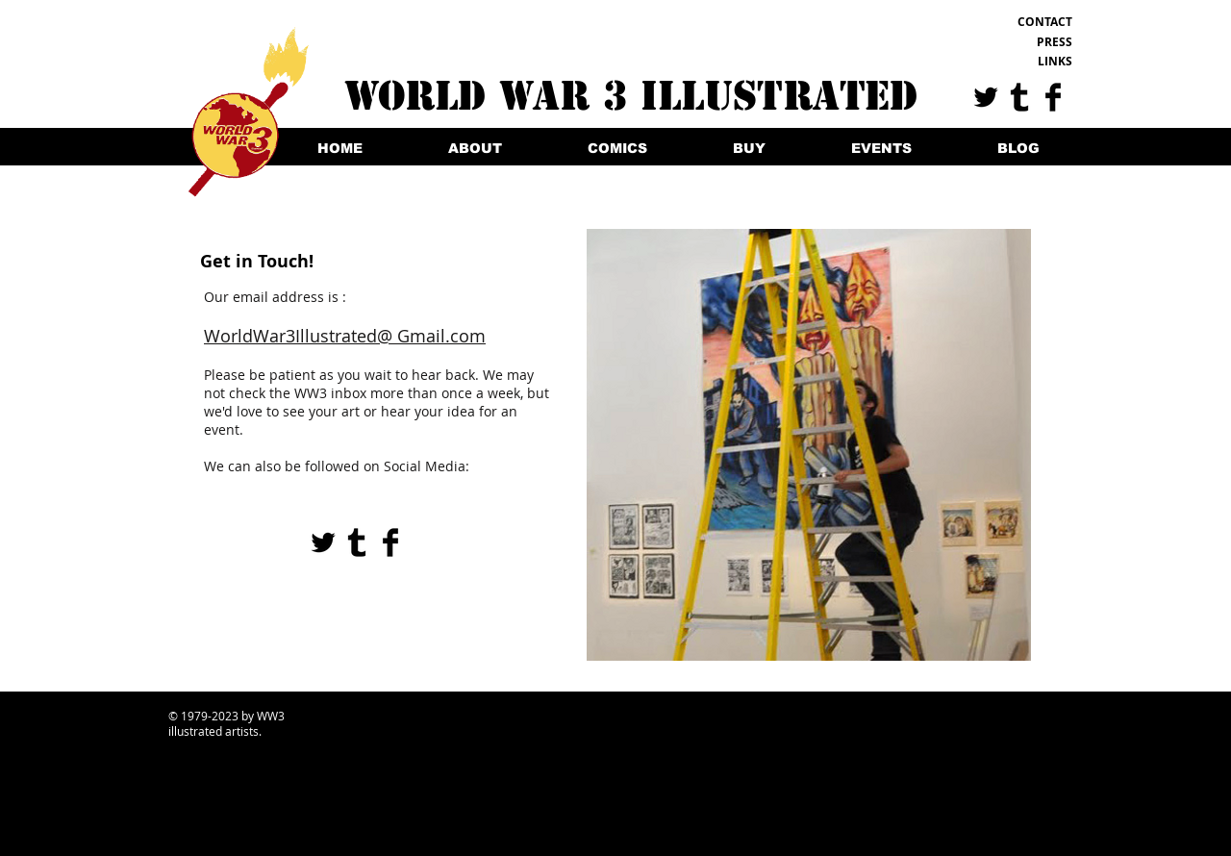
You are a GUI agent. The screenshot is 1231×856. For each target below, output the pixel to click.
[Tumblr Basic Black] (1019, 97)
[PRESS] (1009, 42)
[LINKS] (1009, 61)
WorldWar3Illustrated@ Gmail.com (345, 335)
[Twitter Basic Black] (985, 97)
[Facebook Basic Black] (1053, 97)
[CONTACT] (1009, 22)
